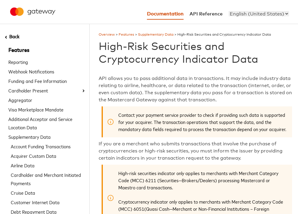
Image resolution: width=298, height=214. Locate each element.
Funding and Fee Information (37, 81)
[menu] (259, 13)
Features (18, 50)
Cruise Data (23, 192)
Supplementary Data (29, 136)
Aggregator (20, 100)
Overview (107, 35)
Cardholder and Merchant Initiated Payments (46, 178)
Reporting (18, 62)
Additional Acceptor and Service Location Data (40, 123)
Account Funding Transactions (41, 146)
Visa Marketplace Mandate (35, 109)
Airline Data (23, 165)
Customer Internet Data (35, 202)
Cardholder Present (28, 90)
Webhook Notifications (31, 71)
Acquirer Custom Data (33, 155)
